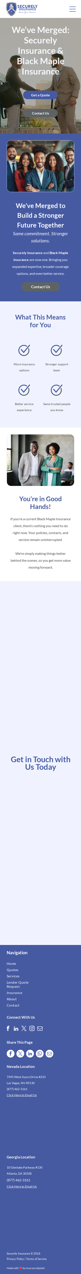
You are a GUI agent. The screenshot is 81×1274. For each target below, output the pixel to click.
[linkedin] (16, 1029)
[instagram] (32, 1029)
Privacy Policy (15, 1259)
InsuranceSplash (35, 1268)
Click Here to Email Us (22, 1095)
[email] (40, 1029)
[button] (72, 9)
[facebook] (8, 1029)
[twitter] (24, 1029)
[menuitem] (23, 963)
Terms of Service (36, 1259)
